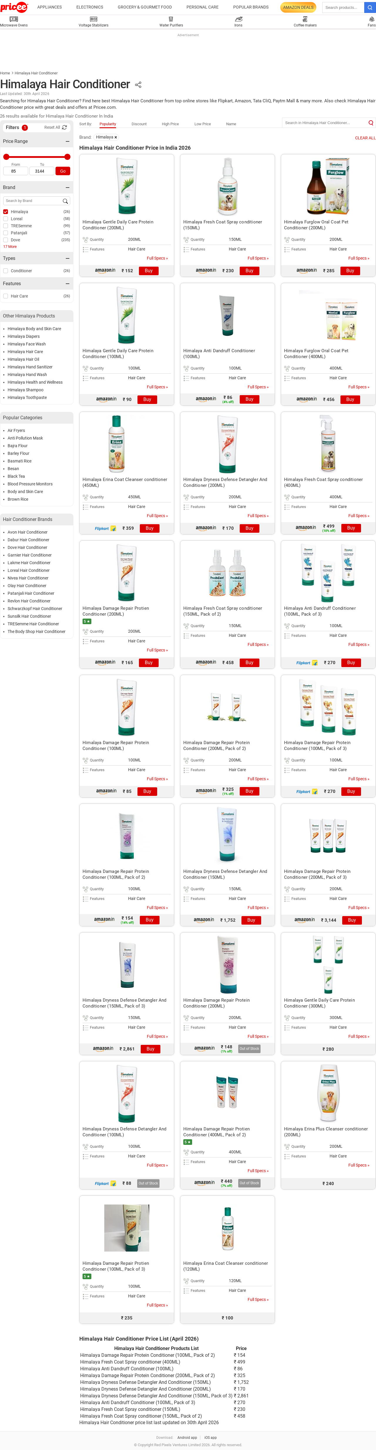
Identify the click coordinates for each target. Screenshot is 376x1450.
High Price (170, 124)
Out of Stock (249, 1049)
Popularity (108, 124)
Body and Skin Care (25, 491)
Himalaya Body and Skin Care (34, 328)
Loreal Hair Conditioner (29, 570)
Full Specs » (157, 258)
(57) (66, 232)
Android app (187, 1438)
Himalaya (19, 211)
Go (63, 171)
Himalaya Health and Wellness (35, 382)
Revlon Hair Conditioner (29, 601)
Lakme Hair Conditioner (29, 562)
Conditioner (21, 270)
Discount (139, 124)
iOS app (210, 1438)
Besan (13, 468)
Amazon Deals (298, 7)
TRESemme (21, 225)
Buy (149, 270)
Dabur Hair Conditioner (28, 539)
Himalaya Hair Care (25, 351)
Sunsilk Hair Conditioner (29, 616)
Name (231, 124)
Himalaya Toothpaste (27, 397)
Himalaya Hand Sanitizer (30, 367)
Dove (15, 240)
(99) (66, 225)
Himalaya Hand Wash (27, 374)
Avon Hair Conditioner (28, 532)
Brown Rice (18, 499)
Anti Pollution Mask (25, 438)
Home (5, 73)
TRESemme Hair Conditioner (33, 624)
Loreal (16, 218)
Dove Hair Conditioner (27, 547)
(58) (66, 218)
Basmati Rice (19, 461)
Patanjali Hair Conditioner (31, 593)
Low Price (202, 124)
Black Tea (16, 476)
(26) (66, 211)
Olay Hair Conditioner (27, 585)
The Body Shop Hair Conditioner (37, 631)
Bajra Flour (18, 445)
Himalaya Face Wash (27, 344)
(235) (65, 240)
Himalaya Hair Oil (23, 359)
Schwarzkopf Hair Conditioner (35, 608)
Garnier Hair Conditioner (30, 555)
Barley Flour (18, 453)
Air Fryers (16, 430)
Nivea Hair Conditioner (28, 578)
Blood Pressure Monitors (30, 484)
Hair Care (19, 296)
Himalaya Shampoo (25, 389)
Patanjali (19, 232)
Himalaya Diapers (24, 336)
